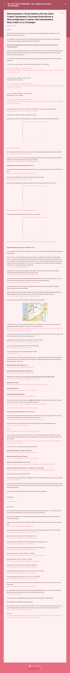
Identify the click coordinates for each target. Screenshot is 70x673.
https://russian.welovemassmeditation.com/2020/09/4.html (20, 526)
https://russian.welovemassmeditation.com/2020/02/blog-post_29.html (23, 274)
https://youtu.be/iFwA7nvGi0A (13, 479)
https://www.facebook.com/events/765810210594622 (19, 347)
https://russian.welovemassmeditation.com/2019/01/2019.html (21, 173)
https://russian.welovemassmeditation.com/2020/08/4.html (20, 367)
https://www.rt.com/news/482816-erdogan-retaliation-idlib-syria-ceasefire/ (23, 296)
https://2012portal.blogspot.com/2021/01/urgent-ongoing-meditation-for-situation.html (26, 404)
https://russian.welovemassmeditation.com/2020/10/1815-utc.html (22, 396)
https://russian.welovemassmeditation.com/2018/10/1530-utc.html (22, 578)
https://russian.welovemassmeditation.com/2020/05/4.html (20, 373)
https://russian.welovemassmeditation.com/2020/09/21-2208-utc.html (22, 532)
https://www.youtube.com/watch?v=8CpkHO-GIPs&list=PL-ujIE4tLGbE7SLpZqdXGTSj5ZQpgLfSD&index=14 (31, 241)
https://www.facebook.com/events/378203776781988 (19, 179)
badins (41, 668)
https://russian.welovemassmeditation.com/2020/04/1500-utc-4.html (22, 537)
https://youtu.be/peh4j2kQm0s (14, 148)
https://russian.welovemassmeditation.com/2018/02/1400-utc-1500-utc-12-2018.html (26, 555)
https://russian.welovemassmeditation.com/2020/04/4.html (20, 543)
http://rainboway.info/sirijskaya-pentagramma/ (17, 266)
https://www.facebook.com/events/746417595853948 (19, 153)
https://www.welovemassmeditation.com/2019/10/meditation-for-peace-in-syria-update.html (27, 384)
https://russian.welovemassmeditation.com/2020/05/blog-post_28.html (23, 431)
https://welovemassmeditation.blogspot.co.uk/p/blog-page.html (21, 586)
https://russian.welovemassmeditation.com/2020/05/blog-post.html (22, 452)
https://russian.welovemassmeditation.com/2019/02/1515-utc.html (22, 572)
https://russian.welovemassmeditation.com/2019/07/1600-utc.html (22, 390)
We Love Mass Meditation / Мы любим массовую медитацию (29, 4)
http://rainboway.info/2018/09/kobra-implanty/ (17, 425)
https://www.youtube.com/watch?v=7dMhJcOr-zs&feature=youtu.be (22, 210)
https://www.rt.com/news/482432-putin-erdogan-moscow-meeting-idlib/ (23, 282)
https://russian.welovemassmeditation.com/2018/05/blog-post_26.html (23, 341)
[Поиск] (65, 4)
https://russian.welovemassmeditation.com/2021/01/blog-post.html (22, 407)
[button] (62, 13)
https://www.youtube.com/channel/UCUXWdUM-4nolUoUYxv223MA (22, 111)
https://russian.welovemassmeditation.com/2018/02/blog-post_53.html (23, 161)
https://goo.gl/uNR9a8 (12, 353)
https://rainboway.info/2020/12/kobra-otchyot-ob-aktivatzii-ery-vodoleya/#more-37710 (26, 419)
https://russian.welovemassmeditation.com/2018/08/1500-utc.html (22, 567)
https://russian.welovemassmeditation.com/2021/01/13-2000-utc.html (22, 458)
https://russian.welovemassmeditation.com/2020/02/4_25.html (21, 549)
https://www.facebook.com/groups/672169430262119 (19, 609)
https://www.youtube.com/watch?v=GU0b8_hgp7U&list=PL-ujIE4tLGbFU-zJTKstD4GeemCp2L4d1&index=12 (31, 464)
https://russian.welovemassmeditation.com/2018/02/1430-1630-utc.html (23, 561)
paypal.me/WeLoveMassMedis (14, 594)
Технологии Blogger (35, 666)
